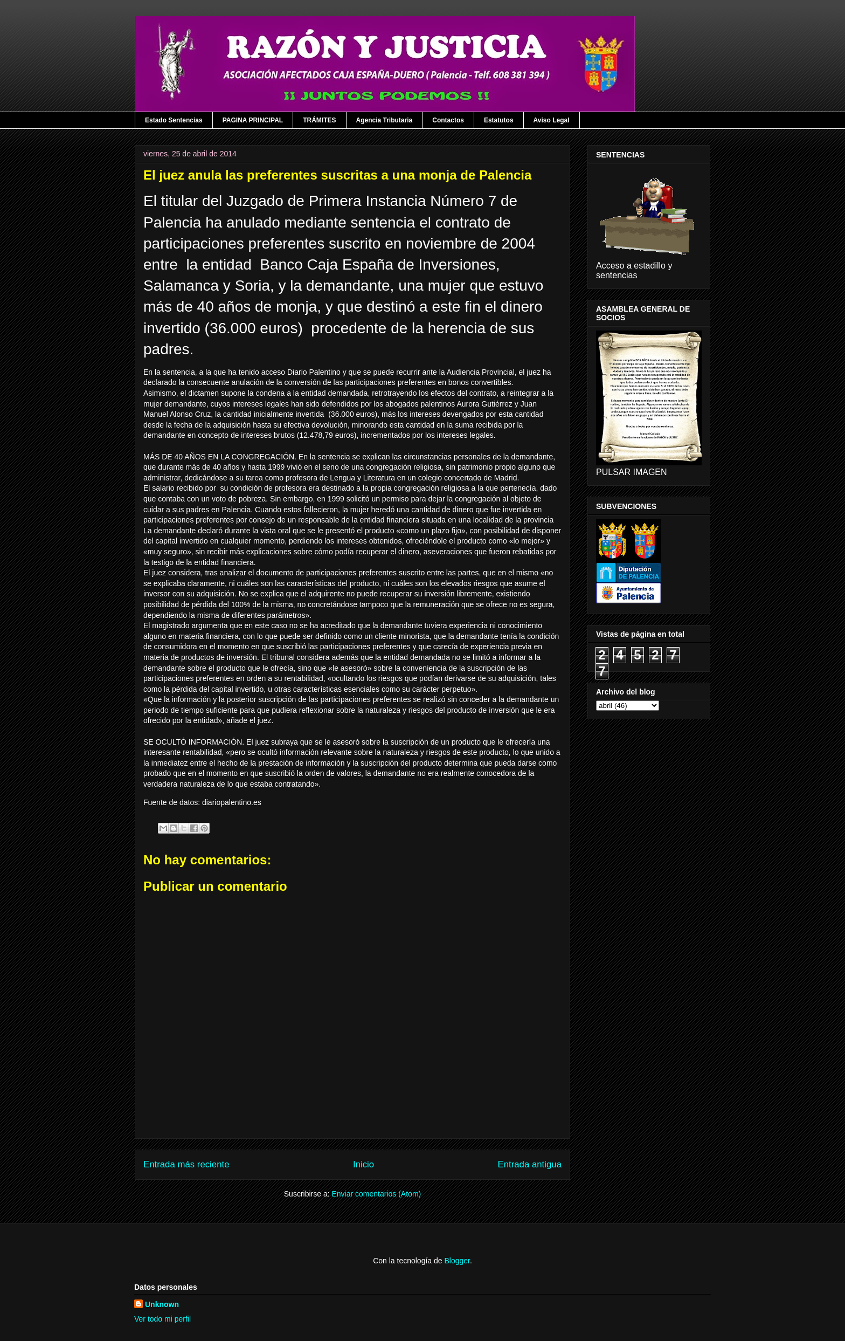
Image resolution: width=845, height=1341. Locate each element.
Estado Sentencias (174, 120)
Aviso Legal (552, 120)
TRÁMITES (319, 120)
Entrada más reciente (186, 1164)
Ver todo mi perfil (162, 1319)
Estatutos (499, 120)
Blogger (456, 1260)
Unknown (162, 1304)
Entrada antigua (530, 1164)
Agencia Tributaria (384, 120)
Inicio (363, 1164)
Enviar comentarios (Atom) (376, 1193)
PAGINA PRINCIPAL (253, 120)
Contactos (448, 120)
